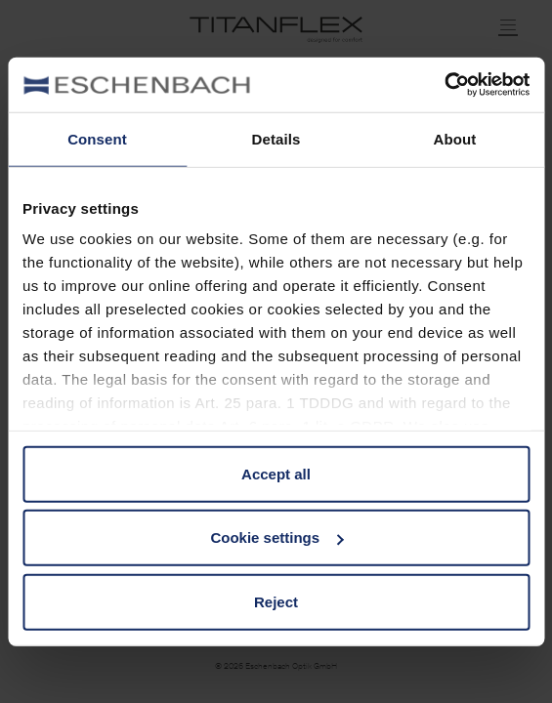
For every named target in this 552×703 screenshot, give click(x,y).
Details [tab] (276, 138)
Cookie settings (276, 537)
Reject (276, 601)
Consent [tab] (97, 138)
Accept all (276, 473)
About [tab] (455, 138)
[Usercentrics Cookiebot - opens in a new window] (444, 85)
